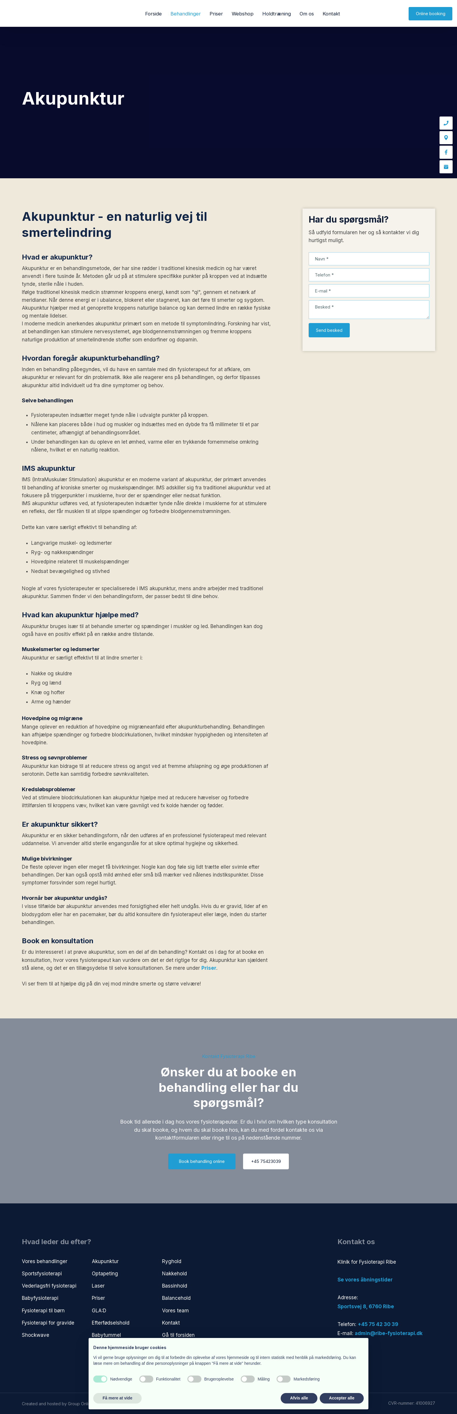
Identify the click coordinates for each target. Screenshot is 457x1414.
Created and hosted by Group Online (57, 1403)
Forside (153, 14)
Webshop (243, 14)
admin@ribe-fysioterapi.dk (389, 1333)
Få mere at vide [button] (117, 1398)
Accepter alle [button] (341, 1398)
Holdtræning (276, 14)
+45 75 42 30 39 (378, 1324)
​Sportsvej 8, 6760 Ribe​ (366, 1306)
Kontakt (331, 14)
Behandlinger (186, 14)
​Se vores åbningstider (365, 1280)
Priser (216, 14)
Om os (307, 14)
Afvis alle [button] (299, 1398)
